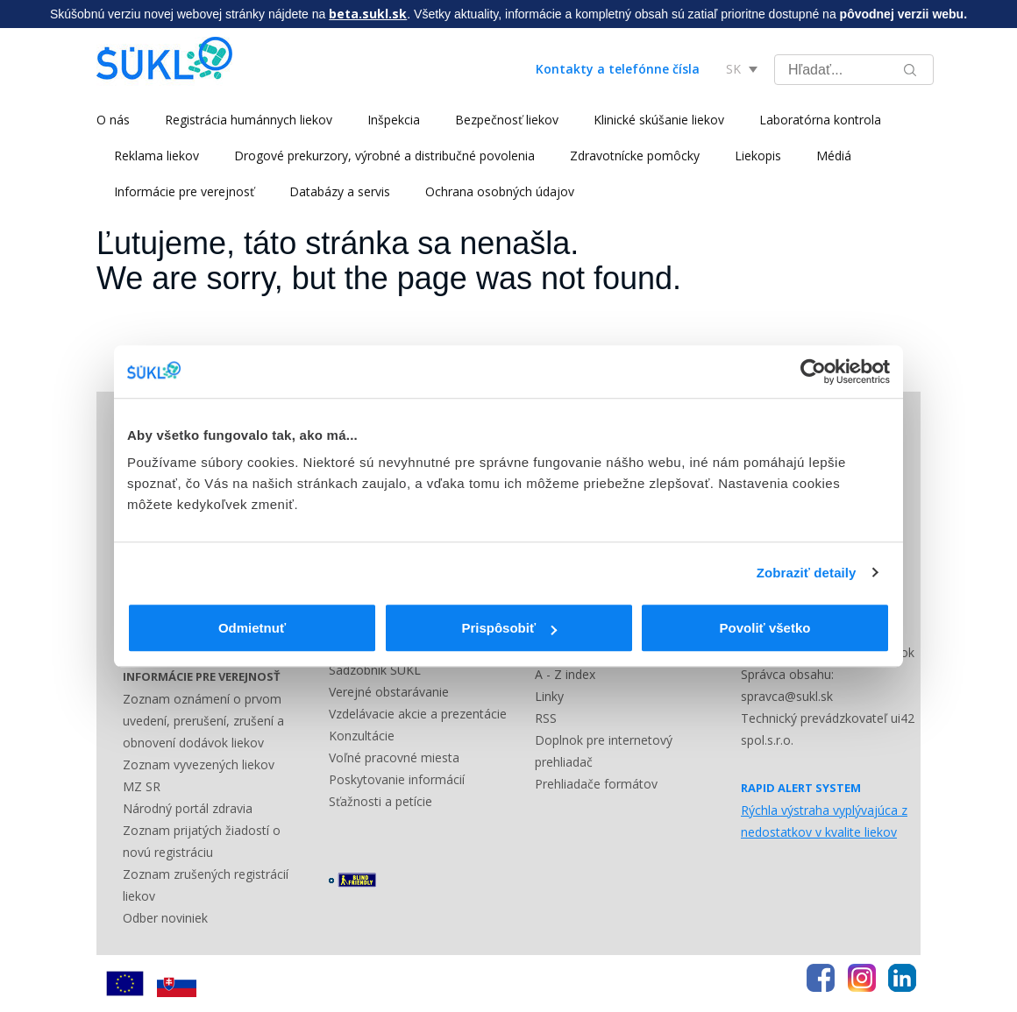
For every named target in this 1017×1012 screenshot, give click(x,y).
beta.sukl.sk (368, 13)
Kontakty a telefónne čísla (618, 68)
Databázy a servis (339, 191)
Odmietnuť (252, 627)
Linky (549, 696)
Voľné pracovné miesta (394, 757)
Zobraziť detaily (807, 572)
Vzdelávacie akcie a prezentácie (418, 713)
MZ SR (141, 786)
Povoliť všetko (765, 627)
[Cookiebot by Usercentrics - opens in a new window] (813, 371)
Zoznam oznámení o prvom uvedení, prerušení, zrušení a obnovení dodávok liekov (203, 720)
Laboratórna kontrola (820, 119)
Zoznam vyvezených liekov (198, 764)
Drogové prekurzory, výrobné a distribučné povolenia (384, 155)
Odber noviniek (165, 917)
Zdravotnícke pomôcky (635, 155)
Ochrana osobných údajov (499, 191)
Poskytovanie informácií (397, 779)
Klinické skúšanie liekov (659, 119)
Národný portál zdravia (187, 808)
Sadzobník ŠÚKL (375, 670)
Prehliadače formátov (596, 783)
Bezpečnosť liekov (506, 119)
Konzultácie (362, 735)
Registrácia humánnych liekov (248, 119)
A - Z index (565, 674)
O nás (113, 119)
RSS (546, 718)
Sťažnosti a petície (380, 801)
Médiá (833, 155)
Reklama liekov (156, 155)
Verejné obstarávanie (389, 691)
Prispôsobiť (509, 627)
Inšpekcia (393, 119)
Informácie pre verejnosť (184, 191)
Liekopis (758, 155)
